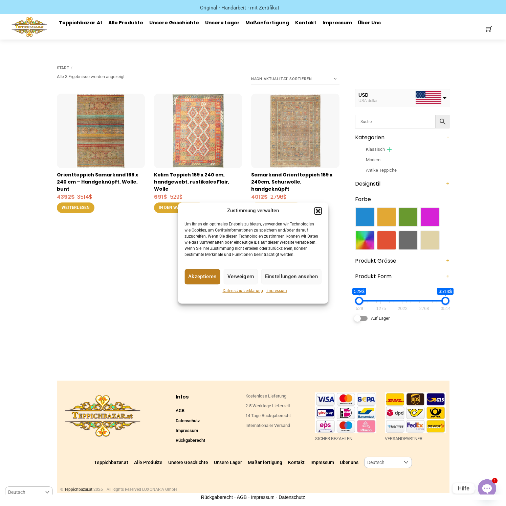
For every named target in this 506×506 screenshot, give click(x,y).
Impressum (276, 290)
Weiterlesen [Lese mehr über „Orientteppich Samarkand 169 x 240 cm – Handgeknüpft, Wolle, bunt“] (76, 207)
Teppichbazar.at (81, 22)
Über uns (369, 22)
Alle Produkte (125, 22)
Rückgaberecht (190, 440)
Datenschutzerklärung (243, 290)
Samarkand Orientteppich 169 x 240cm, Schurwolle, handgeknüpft (291, 181)
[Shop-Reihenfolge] (295, 79)
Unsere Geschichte (174, 22)
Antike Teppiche (381, 170)
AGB (180, 410)
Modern (373, 159)
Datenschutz (188, 420)
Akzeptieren (202, 277)
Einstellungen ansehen (291, 277)
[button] (318, 211)
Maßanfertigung (267, 22)
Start (63, 68)
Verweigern (240, 277)
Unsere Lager (222, 22)
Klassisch (375, 149)
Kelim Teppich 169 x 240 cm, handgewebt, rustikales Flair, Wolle (191, 181)
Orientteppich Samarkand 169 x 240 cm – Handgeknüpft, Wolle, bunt (97, 181)
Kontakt (305, 22)
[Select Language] (388, 462)
